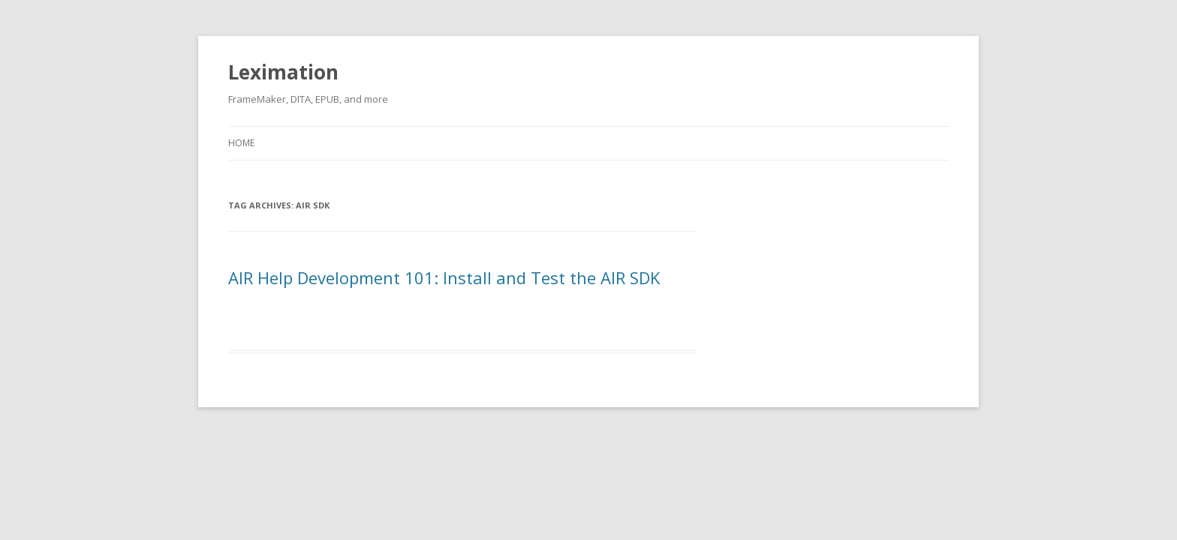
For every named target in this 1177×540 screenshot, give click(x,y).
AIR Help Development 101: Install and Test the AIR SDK (444, 277)
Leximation (283, 72)
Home (241, 142)
